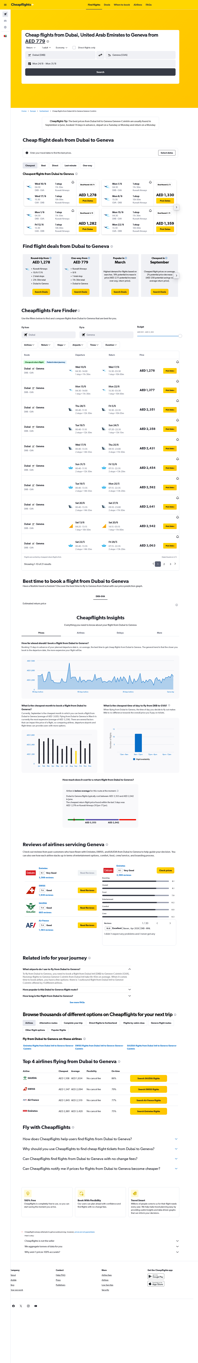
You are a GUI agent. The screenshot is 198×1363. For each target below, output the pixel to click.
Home (28, 111)
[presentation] (51, 41)
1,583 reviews (50, 899)
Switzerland (48, 111)
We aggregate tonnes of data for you (106, 1216)
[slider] (184, 339)
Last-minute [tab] (74, 169)
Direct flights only (90, 47)
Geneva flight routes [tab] (165, 992)
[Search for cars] (5, 21)
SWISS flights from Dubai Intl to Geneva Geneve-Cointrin (103, 1016)
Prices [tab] (45, 602)
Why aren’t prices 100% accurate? (106, 1221)
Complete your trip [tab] (77, 992)
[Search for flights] (5, 14)
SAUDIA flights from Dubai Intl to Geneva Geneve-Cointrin (156, 1016)
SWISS (46, 855)
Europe (37, 111)
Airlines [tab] (84, 602)
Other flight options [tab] (39, 999)
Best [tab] (47, 169)
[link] (45, 296)
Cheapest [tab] (34, 169)
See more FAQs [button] (81, 971)
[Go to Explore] (5, 27)
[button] (5, 4)
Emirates (47, 837)
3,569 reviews (50, 847)
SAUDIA (47, 872)
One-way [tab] (91, 169)
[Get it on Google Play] (160, 1245)
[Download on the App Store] (160, 1253)
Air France (48, 890)
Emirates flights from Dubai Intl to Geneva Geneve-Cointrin (52, 1016)
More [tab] (163, 602)
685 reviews (49, 881)
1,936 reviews (50, 864)
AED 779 (39, 41)
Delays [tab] (124, 602)
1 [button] (161, 533)
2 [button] (168, 533)
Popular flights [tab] (62, 999)
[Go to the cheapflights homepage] (22, 4)
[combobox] (35, 47)
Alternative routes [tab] (52, 992)
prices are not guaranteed (88, 1201)
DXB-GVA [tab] (104, 565)
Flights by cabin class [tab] (137, 992)
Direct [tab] (59, 169)
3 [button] (174, 533)
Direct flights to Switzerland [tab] (107, 992)
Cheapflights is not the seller (106, 1210)
